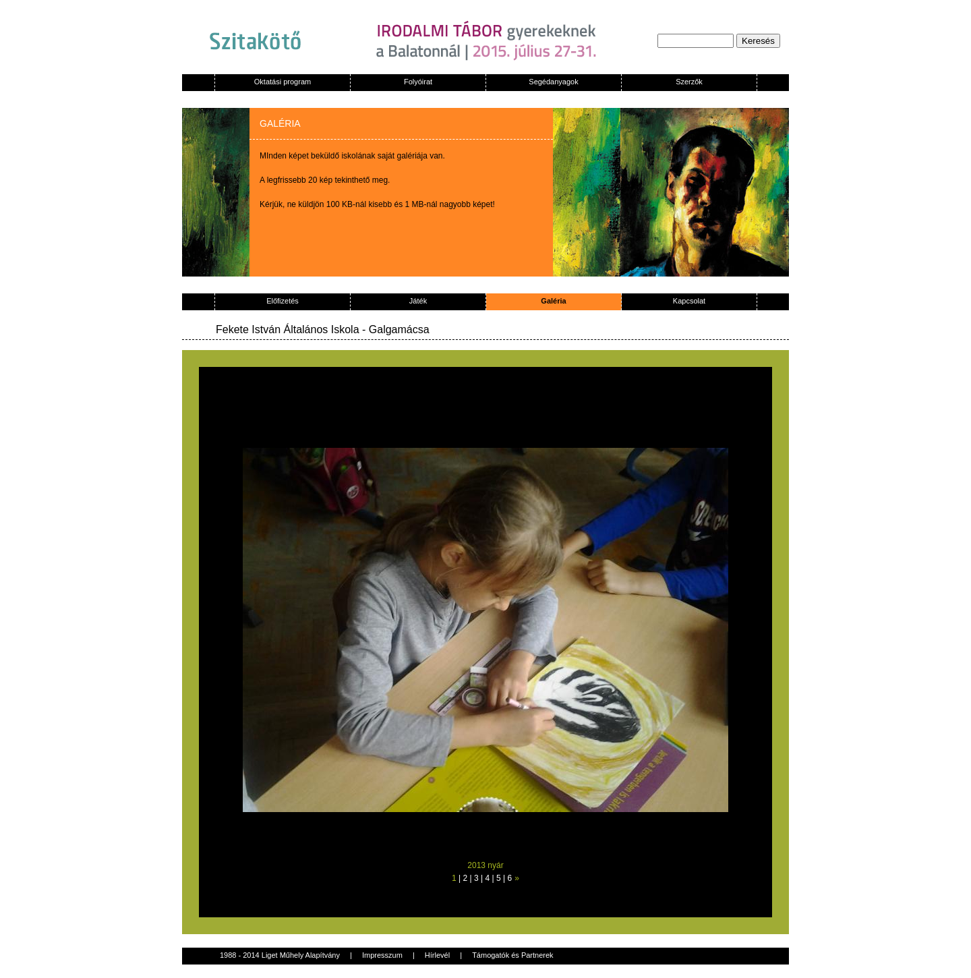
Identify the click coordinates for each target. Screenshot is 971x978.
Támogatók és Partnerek (512, 955)
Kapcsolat (689, 301)
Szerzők (689, 82)
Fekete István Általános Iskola (287, 329)
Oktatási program (282, 82)
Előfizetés (282, 301)
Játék (418, 301)
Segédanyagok (553, 82)
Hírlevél (437, 955)
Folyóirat (418, 82)
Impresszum (382, 955)
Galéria (553, 301)
